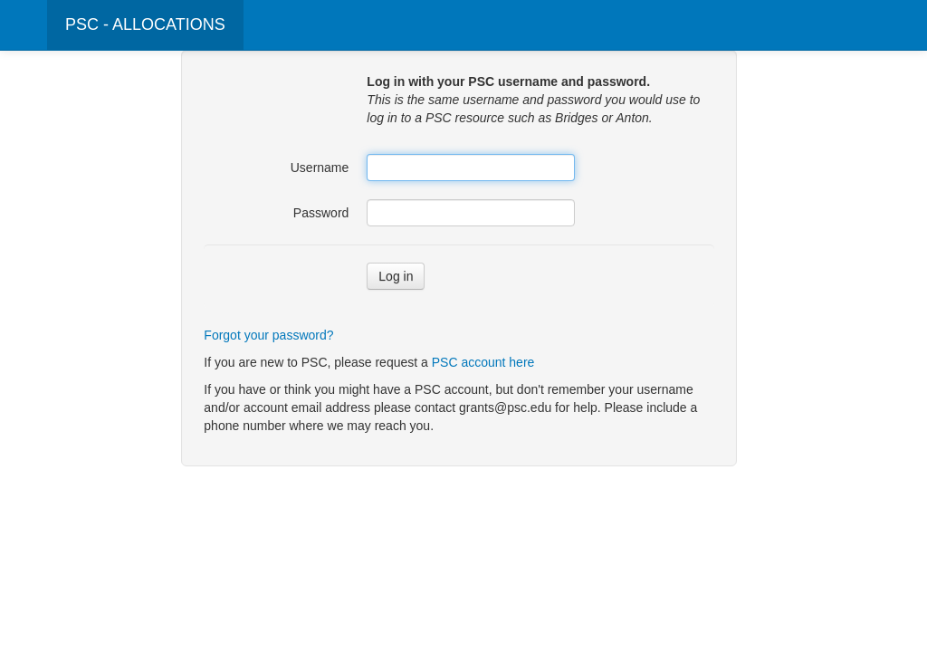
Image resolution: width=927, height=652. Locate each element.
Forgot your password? (268, 335)
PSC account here (483, 362)
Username (320, 167)
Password (321, 213)
